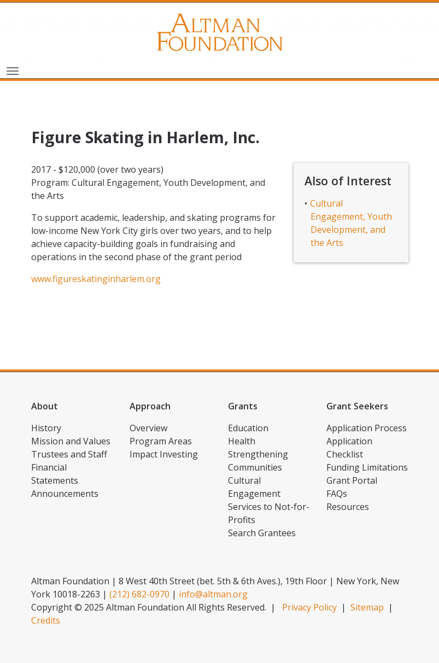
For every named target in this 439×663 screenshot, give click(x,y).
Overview (148, 428)
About (44, 406)
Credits (45, 620)
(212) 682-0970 (139, 594)
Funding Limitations (367, 467)
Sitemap (367, 607)
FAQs (336, 494)
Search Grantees (262, 533)
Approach (150, 406)
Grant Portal (351, 480)
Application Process (366, 428)
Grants (242, 406)
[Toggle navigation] (12, 70)
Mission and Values (70, 441)
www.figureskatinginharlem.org (96, 279)
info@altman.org (213, 594)
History (46, 428)
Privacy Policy (309, 607)
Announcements (64, 494)
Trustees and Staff (69, 454)
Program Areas (161, 441)
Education (248, 428)
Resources (347, 507)
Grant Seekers (357, 406)
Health (241, 441)
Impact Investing (164, 454)
